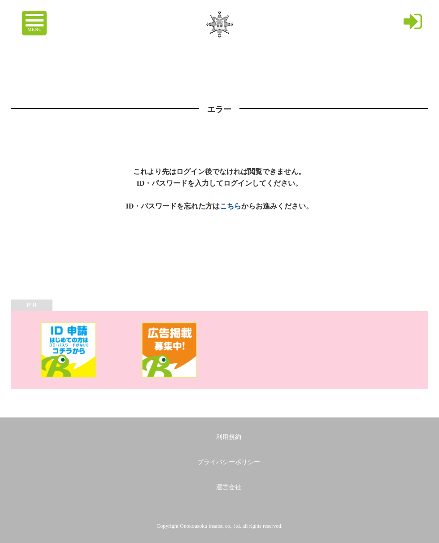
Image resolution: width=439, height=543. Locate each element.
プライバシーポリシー (228, 462)
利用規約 (228, 437)
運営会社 (228, 487)
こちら (230, 206)
